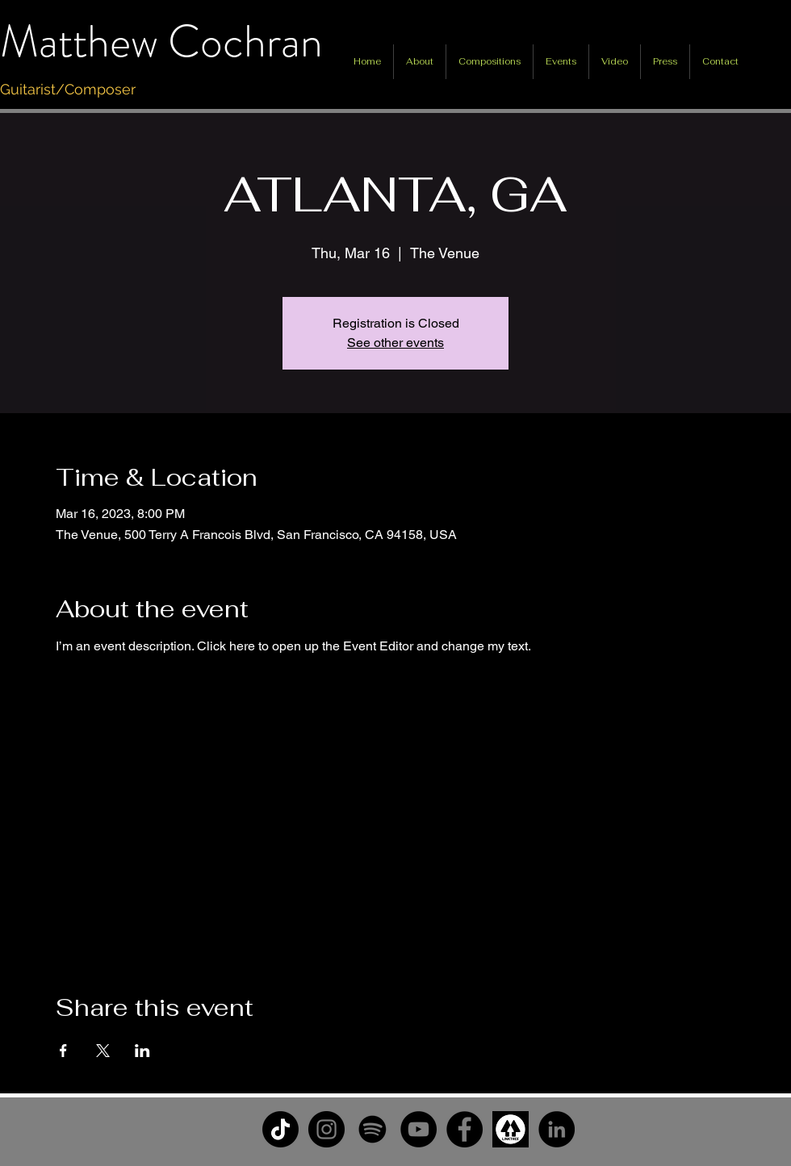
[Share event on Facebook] (63, 1050)
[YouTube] (418, 1129)
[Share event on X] (103, 1050)
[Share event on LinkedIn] (142, 1050)
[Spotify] (372, 1129)
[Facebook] (464, 1129)
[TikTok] (280, 1129)
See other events (395, 342)
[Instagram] (326, 1129)
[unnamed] (510, 1129)
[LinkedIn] (556, 1129)
